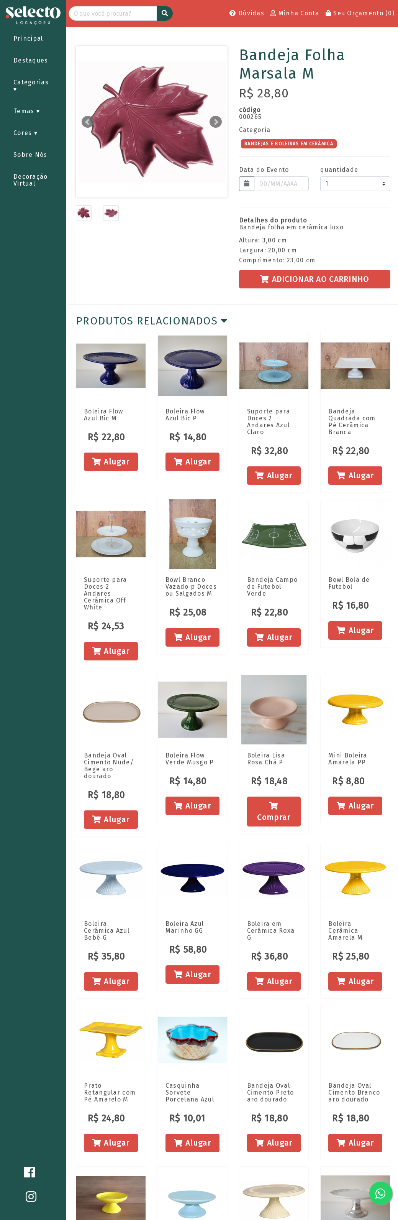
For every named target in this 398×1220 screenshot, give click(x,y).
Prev (88, 122)
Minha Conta (294, 13)
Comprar (273, 812)
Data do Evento (264, 169)
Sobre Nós (30, 154)
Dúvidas (246, 13)
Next (216, 122)
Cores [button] (23, 133)
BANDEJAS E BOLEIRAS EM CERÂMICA (288, 143)
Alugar (110, 461)
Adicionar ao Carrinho (314, 279)
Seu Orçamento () (360, 13)
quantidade (339, 169)
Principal (28, 38)
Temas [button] (24, 111)
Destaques (30, 60)
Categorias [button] (31, 82)
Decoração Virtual (30, 180)
